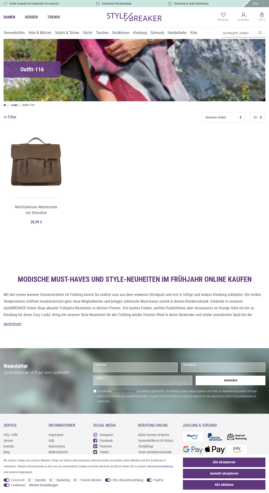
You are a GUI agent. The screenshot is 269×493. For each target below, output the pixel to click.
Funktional (18, 485)
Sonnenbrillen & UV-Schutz (155, 440)
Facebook (103, 440)
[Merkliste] (223, 17)
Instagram (103, 435)
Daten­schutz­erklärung (160, 466)
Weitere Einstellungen (43, 485)
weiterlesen (13, 324)
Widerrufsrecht (58, 452)
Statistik (40, 480)
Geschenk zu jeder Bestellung (191, 3)
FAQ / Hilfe (11, 435)
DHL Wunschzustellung (128, 480)
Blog (255, 3)
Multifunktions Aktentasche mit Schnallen (36, 210)
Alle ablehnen (224, 485)
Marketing (63, 480)
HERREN (31, 17)
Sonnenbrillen (14, 32)
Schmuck (157, 32)
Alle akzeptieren (224, 462)
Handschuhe (177, 32)
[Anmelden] (243, 17)
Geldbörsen (121, 32)
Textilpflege (146, 446)
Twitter (101, 452)
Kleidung (140, 32)
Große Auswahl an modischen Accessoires (34, 3)
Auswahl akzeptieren (224, 473)
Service (8, 440)
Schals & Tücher (67, 32)
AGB (51, 440)
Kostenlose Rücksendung (116, 3)
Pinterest (102, 446)
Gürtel (87, 32)
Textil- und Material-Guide (155, 452)
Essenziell (17, 480)
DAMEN (9, 17)
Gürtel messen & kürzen (154, 435)
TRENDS (53, 17)
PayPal (158, 480)
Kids (193, 32)
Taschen (102, 32)
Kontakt (9, 446)
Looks (14, 105)
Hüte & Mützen (39, 32)
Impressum (56, 435)
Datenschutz (57, 446)
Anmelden (230, 380)
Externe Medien (91, 480)
